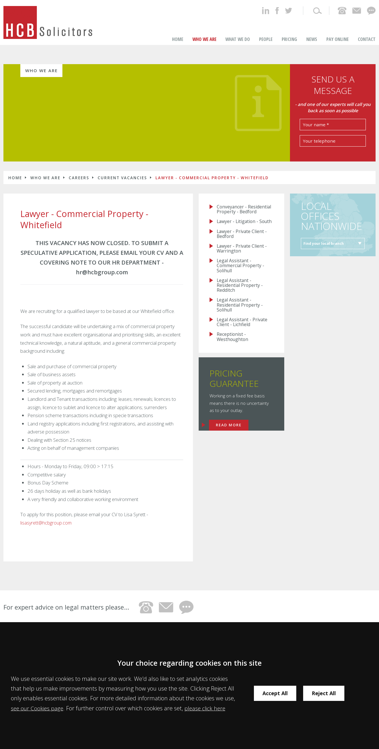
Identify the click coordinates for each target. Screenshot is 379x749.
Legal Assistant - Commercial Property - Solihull (242, 267)
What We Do (237, 27)
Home (177, 27)
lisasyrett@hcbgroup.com (46, 510)
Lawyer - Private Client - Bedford (243, 233)
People (266, 27)
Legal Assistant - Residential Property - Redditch (241, 288)
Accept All (276, 693)
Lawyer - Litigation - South (239, 218)
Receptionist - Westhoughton (233, 342)
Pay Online (337, 27)
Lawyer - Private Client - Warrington (243, 249)
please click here (207, 708)
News (311, 27)
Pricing (289, 27)
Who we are (204, 27)
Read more (230, 430)
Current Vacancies (122, 165)
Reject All (327, 693)
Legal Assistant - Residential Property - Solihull (241, 308)
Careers (79, 165)
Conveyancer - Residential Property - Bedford (241, 200)
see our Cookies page (38, 708)
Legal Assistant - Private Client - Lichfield (243, 327)
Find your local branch (325, 232)
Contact (367, 27)
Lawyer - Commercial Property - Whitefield (212, 165)
